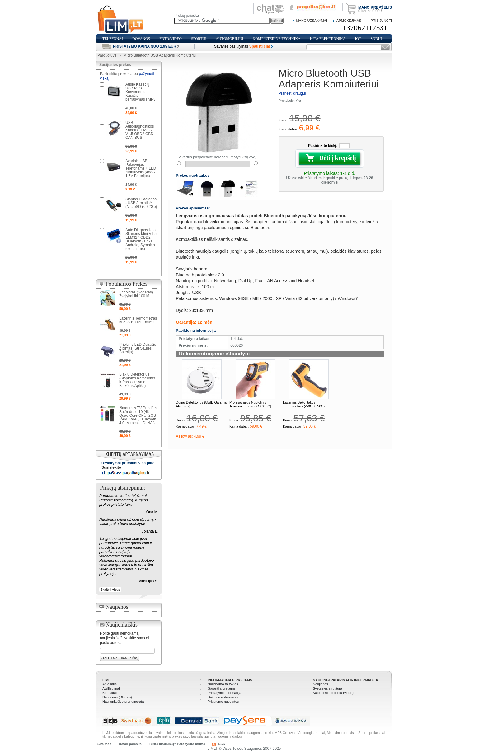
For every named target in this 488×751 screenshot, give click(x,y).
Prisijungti (381, 20)
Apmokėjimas (348, 20)
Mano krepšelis (375, 7)
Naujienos (320, 684)
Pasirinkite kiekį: (323, 145)
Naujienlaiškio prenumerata (123, 701)
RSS (221, 744)
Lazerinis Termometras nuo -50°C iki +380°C (138, 320)
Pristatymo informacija (224, 693)
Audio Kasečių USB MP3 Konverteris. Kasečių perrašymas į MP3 (140, 91)
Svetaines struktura (327, 688)
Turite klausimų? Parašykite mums (177, 744)
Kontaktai (109, 693)
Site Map (104, 744)
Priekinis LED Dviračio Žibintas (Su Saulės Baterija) (137, 348)
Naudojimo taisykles (223, 684)
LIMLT (107, 680)
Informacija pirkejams (230, 680)
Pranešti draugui (292, 93)
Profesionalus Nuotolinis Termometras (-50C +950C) (250, 404)
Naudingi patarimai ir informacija (345, 680)
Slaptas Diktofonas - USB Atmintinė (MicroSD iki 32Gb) (141, 203)
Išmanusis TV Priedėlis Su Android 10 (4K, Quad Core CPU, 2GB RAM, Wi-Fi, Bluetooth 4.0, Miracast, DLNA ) (138, 415)
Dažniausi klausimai (223, 697)
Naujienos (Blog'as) (117, 697)
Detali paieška (130, 744)
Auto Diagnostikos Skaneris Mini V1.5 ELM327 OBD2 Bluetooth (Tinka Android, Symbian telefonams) (141, 239)
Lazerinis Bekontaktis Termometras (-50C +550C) (304, 404)
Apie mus (109, 684)
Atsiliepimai (111, 688)
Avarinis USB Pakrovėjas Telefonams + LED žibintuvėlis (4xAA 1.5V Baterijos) (140, 168)
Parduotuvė (106, 55)
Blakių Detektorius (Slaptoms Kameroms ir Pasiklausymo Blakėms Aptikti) (137, 380)
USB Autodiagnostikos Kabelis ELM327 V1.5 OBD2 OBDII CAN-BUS (140, 130)
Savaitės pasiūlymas (242, 46)
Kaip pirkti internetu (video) (333, 693)
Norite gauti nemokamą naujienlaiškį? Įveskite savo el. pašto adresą (125, 638)
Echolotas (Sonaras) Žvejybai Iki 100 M (136, 294)
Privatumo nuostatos (223, 701)
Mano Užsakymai (311, 20)
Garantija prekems (222, 688)
